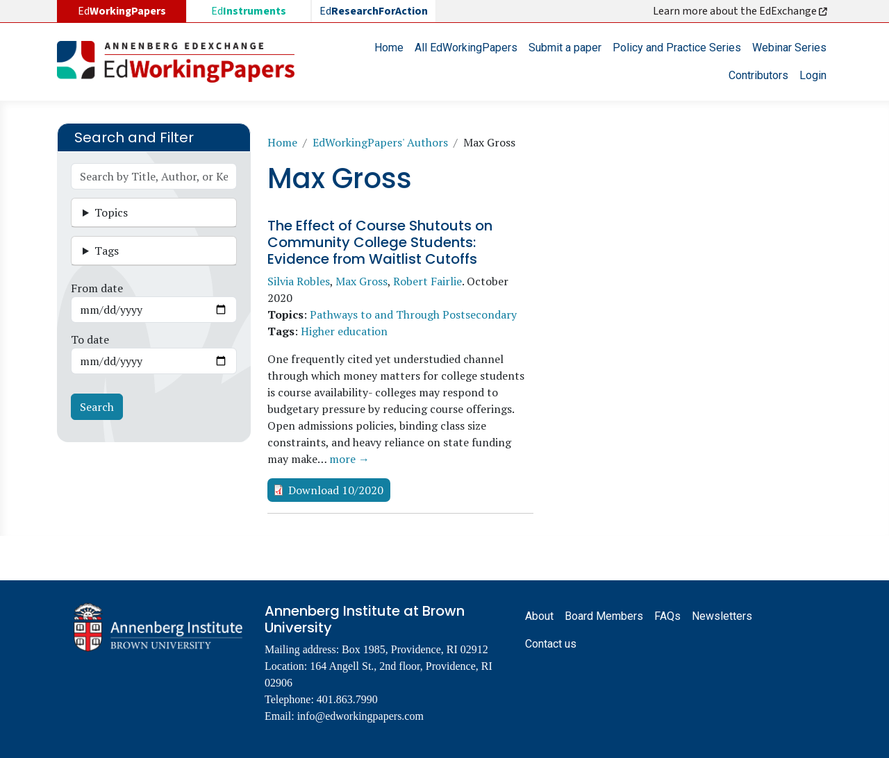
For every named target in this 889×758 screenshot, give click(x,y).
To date (90, 339)
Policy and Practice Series (677, 47)
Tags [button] (106, 250)
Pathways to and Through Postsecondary (413, 314)
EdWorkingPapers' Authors (380, 142)
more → (349, 458)
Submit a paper (565, 47)
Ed (248, 11)
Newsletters (722, 616)
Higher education (344, 331)
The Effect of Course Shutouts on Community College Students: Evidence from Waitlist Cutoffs (379, 242)
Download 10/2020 (335, 490)
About (539, 616)
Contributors (758, 75)
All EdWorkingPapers (466, 47)
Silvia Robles (298, 281)
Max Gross (361, 281)
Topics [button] (111, 212)
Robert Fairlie (427, 281)
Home (389, 47)
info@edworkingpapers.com (360, 716)
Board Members (604, 616)
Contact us (550, 643)
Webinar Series (789, 47)
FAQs (667, 616)
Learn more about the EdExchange (741, 11)
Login (812, 75)
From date (97, 288)
